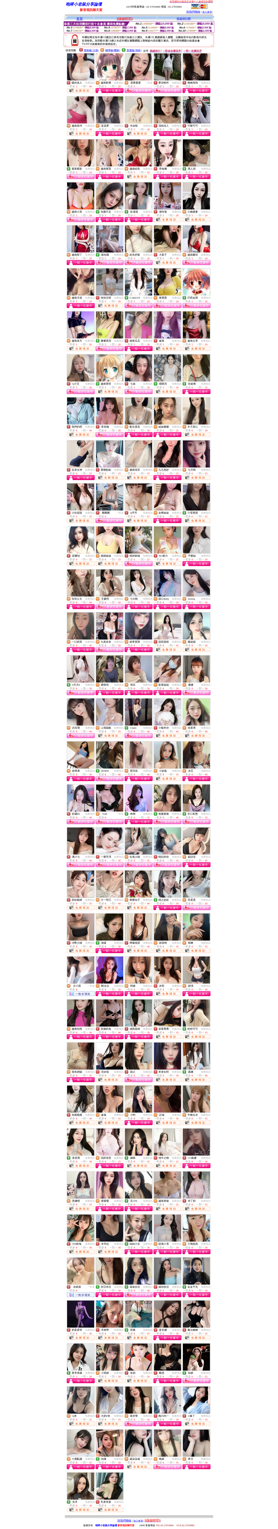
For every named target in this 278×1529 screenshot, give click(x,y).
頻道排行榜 (184, 18)
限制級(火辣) (91, 50)
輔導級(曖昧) (112, 50)
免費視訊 (90, 82)
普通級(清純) (134, 50)
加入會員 (207, 12)
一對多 (149, 82)
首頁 (79, 18)
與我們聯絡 (193, 11)
